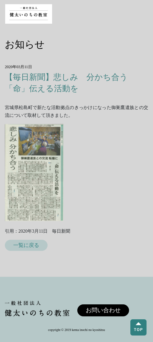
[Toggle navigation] (142, 14)
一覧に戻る (26, 245)
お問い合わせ (103, 310)
